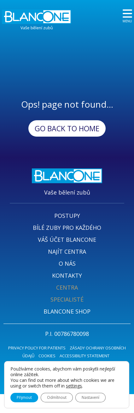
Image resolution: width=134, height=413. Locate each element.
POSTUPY (67, 215)
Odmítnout (57, 397)
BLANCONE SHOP (67, 311)
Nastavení (90, 397)
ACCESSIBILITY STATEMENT (84, 356)
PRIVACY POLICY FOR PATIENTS (37, 348)
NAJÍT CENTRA (67, 251)
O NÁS (67, 263)
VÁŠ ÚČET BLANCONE (67, 239)
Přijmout (24, 397)
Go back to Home (67, 128)
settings (74, 386)
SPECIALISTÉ (67, 299)
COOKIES (46, 356)
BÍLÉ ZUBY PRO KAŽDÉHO (67, 227)
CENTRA (67, 287)
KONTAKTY (67, 275)
